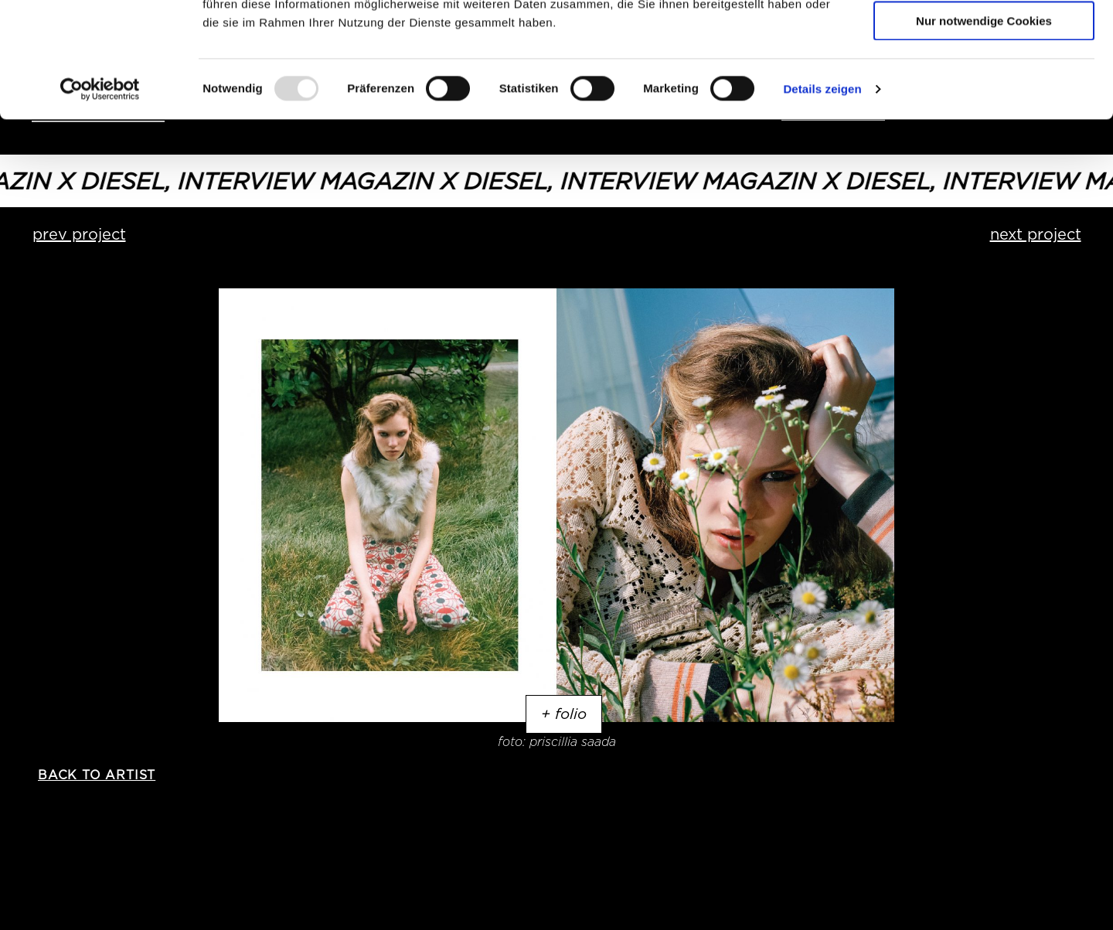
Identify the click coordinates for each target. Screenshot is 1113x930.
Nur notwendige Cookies (984, 128)
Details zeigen (822, 196)
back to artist (96, 775)
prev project (79, 234)
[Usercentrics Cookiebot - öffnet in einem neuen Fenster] (100, 197)
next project (1035, 234)
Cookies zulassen (984, 38)
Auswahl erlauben (983, 83)
